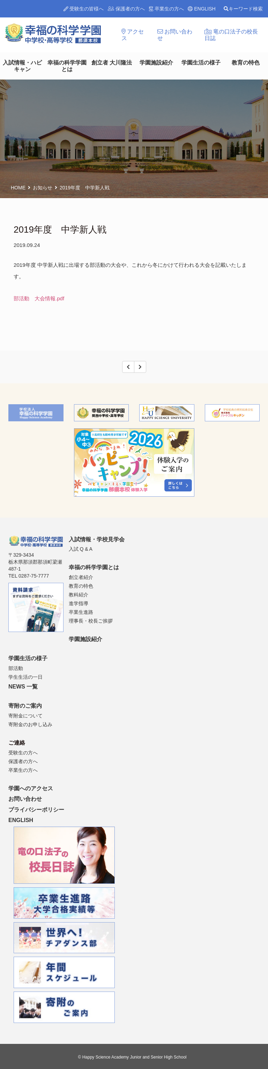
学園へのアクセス (30, 788)
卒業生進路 (81, 612)
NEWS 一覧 (23, 687)
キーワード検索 (243, 9)
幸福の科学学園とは (67, 66)
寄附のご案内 (25, 706)
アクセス (132, 35)
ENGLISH (201, 9)
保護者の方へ (126, 9)
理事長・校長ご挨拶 (91, 621)
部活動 (15, 668)
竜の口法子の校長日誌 (231, 35)
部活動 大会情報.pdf (39, 298)
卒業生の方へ (166, 9)
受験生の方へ (23, 752)
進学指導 (78, 603)
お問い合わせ (174, 35)
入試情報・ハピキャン (22, 66)
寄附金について (25, 715)
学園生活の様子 (201, 63)
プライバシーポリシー (36, 810)
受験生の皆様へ (84, 9)
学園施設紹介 (156, 63)
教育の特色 (246, 63)
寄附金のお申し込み (30, 724)
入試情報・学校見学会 (97, 539)
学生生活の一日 (25, 677)
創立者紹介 (81, 577)
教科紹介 (78, 594)
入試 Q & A (80, 549)
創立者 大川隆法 (111, 63)
